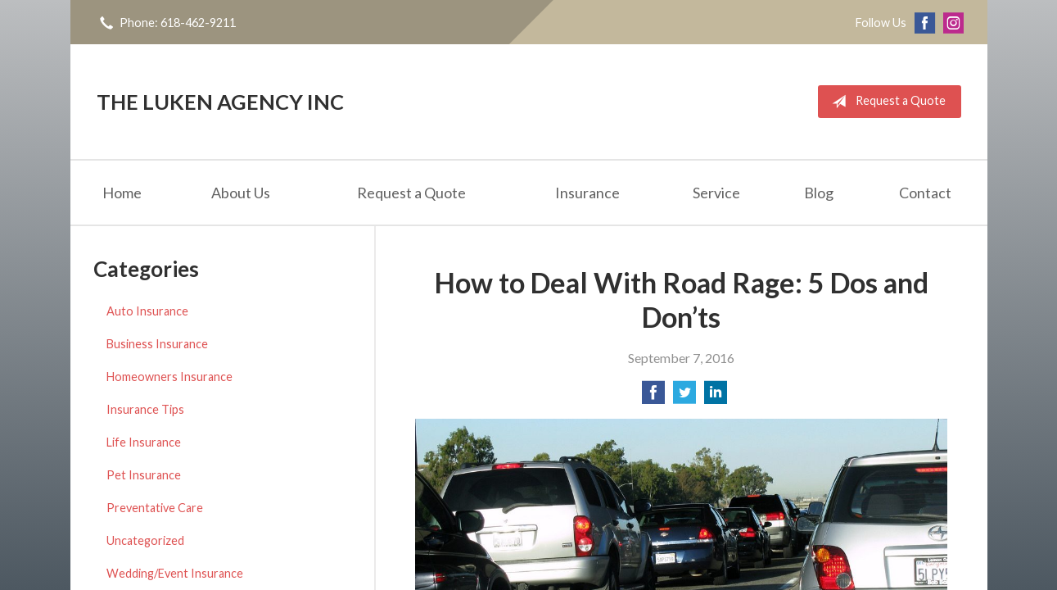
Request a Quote (885, 101)
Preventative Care (154, 508)
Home (122, 193)
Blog (818, 193)
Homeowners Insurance (169, 377)
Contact (925, 193)
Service (716, 193)
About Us (240, 193)
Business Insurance (157, 344)
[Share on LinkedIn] (715, 397)
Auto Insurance (147, 311)
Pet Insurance (143, 475)
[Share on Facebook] (653, 397)
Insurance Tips (145, 409)
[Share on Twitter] (684, 397)
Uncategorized (145, 540)
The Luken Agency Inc (220, 101)
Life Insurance (143, 442)
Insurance (587, 193)
